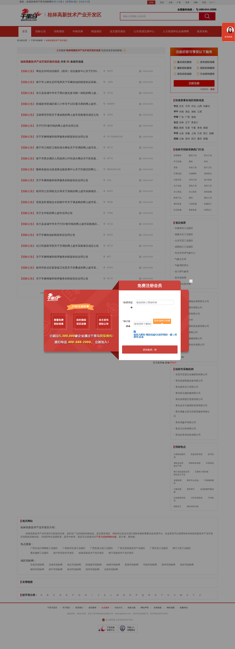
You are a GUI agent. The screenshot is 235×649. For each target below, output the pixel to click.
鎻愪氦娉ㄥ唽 (150, 349)
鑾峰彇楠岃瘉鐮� (162, 321)
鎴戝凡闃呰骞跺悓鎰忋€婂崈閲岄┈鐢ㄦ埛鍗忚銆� (155, 335)
